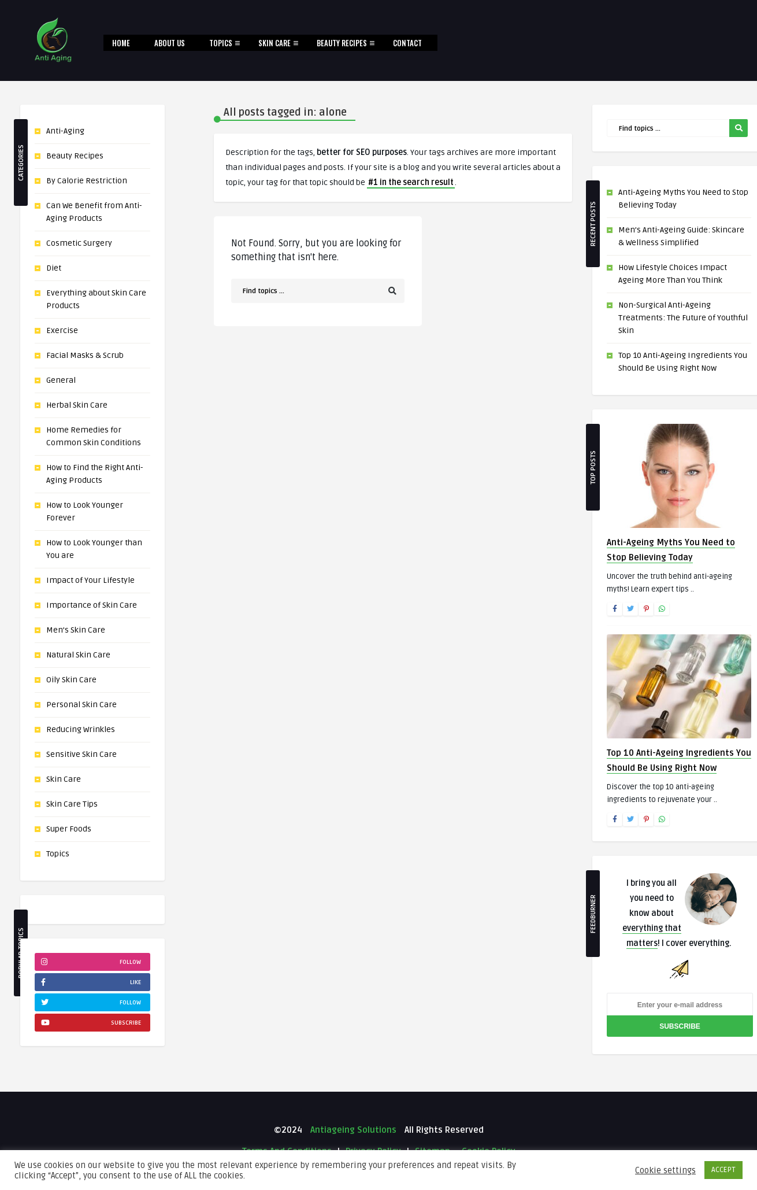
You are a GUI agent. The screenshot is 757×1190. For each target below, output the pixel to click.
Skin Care (274, 43)
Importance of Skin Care (91, 605)
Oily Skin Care (71, 680)
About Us (169, 43)
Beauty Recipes (342, 43)
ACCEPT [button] (723, 1169)
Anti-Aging (65, 131)
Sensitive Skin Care (81, 754)
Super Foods (68, 829)
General (61, 380)
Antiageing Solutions (352, 1130)
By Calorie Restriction (86, 181)
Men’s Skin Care (75, 630)
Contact (407, 43)
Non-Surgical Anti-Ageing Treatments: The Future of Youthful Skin (683, 317)
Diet (53, 268)
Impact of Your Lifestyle (90, 580)
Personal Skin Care (81, 704)
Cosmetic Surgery (79, 243)
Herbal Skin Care (76, 405)
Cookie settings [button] (665, 1170)
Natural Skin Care (78, 655)
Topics (220, 43)
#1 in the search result (411, 182)
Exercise (62, 330)
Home (121, 43)
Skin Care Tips (72, 804)
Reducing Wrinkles (80, 729)
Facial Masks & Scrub (85, 355)
